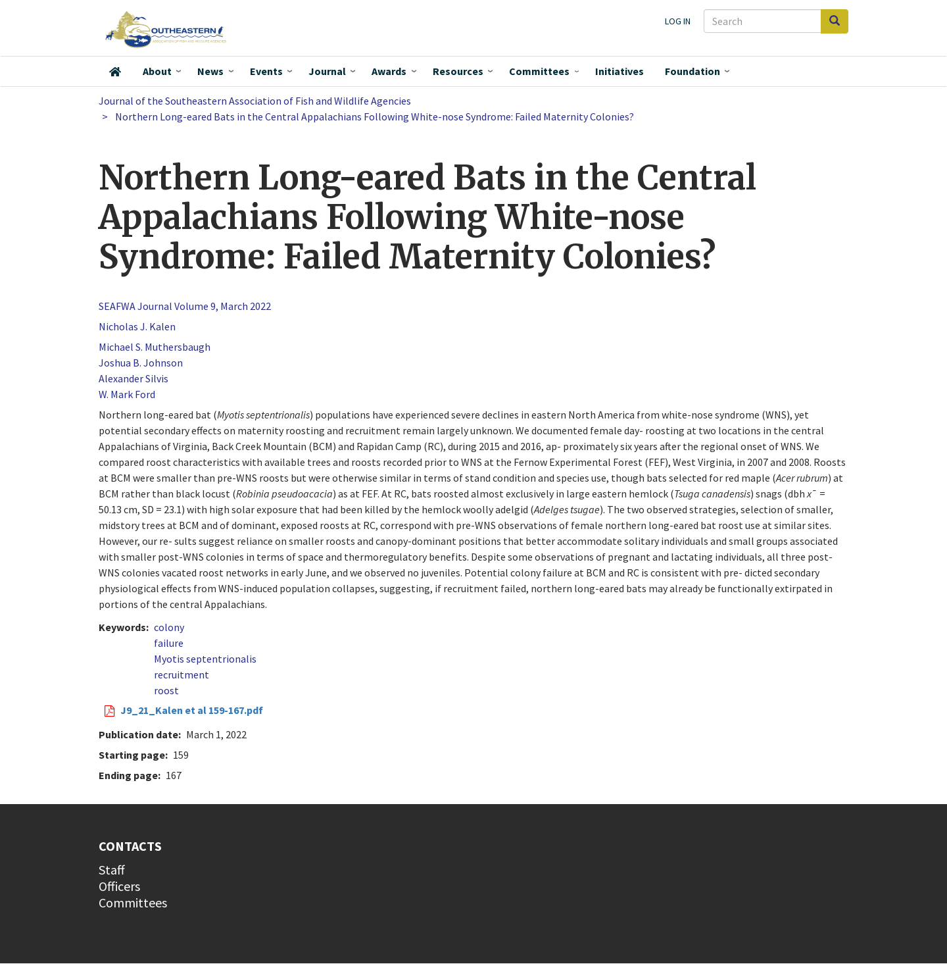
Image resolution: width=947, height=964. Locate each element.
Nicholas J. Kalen (137, 326)
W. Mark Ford (127, 394)
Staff (112, 870)
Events (266, 71)
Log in (678, 21)
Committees (539, 71)
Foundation (692, 71)
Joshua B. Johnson (141, 362)
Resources (458, 71)
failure (168, 642)
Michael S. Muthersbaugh (154, 346)
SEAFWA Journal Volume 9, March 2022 (185, 306)
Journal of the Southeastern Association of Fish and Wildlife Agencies (255, 100)
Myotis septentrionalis (205, 658)
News (210, 71)
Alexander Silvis (133, 378)
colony (169, 627)
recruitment (181, 674)
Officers (119, 886)
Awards (389, 71)
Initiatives (619, 71)
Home (115, 71)
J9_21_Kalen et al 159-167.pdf (191, 710)
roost (166, 690)
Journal (327, 71)
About (157, 71)
